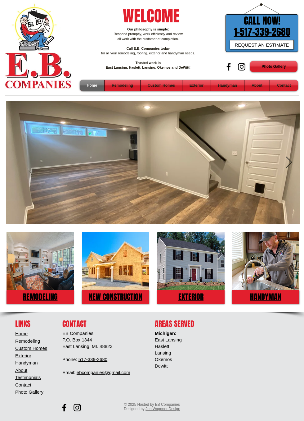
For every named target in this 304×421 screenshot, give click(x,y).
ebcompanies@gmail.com (103, 372)
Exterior (23, 355)
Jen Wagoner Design (162, 409)
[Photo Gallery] (273, 66)
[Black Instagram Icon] (242, 67)
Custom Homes (31, 348)
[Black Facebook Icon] (229, 67)
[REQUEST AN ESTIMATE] (262, 44)
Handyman (26, 362)
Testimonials (28, 377)
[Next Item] (289, 163)
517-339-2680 (92, 359)
